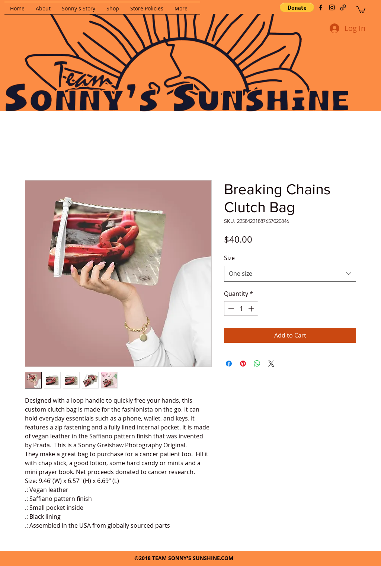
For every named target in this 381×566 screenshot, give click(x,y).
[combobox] (290, 274)
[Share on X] (271, 363)
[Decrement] (230, 308)
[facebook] (320, 7)
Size (229, 258)
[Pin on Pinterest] (242, 363)
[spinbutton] (241, 308)
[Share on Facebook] (228, 363)
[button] (297, 7)
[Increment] (252, 308)
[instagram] (332, 7)
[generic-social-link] (343, 7)
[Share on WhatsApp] (257, 363)
